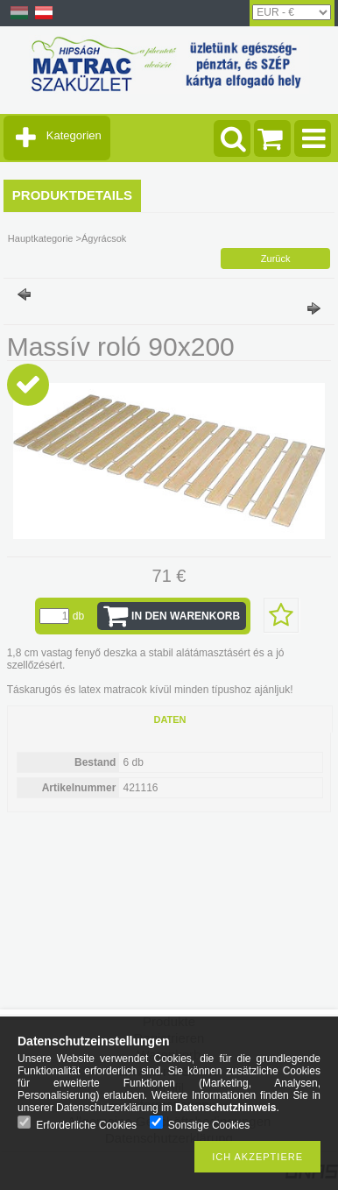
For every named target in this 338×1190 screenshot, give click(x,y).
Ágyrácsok (103, 238)
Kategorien (74, 135)
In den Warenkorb (185, 616)
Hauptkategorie (41, 238)
